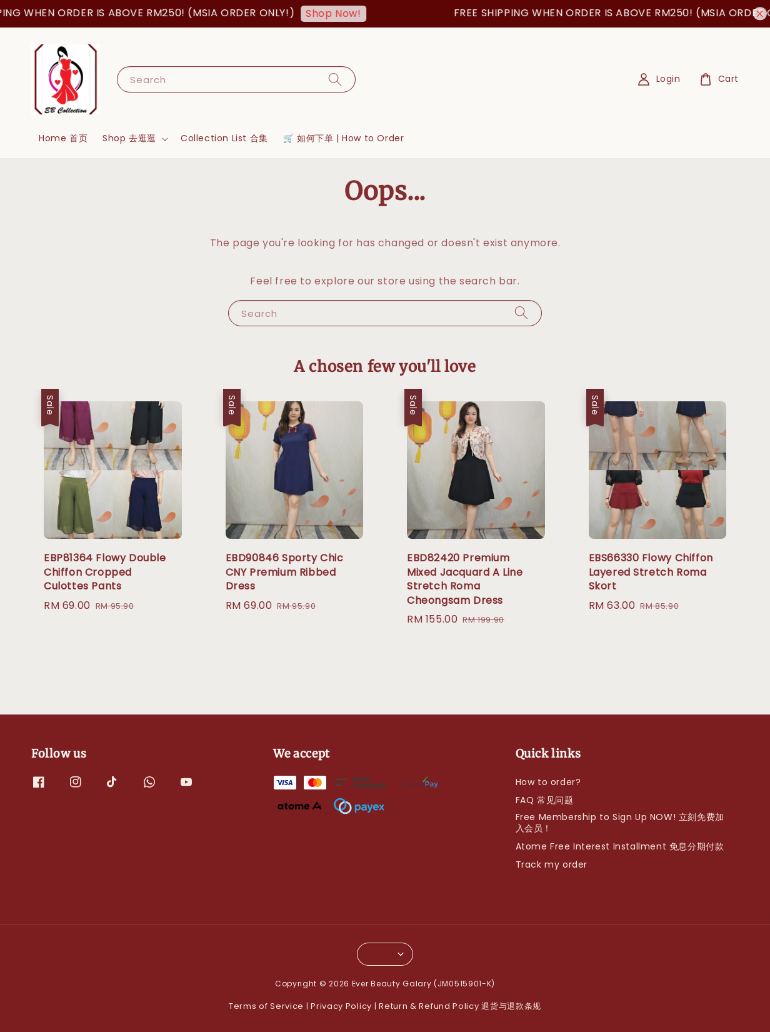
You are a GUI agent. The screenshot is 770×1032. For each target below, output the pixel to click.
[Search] (335, 79)
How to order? (548, 782)
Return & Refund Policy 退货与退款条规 (460, 1006)
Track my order (552, 864)
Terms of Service (266, 1006)
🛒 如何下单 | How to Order (343, 138)
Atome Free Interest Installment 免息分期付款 (620, 846)
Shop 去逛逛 (129, 138)
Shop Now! (338, 13)
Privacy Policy (341, 1006)
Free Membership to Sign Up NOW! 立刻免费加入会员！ (620, 822)
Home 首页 (63, 138)
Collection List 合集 (224, 138)
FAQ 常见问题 (545, 800)
